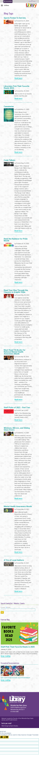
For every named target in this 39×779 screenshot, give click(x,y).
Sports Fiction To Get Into (15, 18)
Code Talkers (9, 160)
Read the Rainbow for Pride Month (15, 240)
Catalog (3, 607)
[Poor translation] (6, 737)
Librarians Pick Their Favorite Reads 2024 (16, 87)
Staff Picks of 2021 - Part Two (17, 408)
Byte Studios (14, 726)
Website (8, 607)
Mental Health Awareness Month (18, 506)
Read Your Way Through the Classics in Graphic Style (16, 291)
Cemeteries (9, 107)
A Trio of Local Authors (14, 560)
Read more (18, 78)
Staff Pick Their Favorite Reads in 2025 (18, 647)
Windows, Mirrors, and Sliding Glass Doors (17, 429)
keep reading (5, 656)
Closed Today (32, 1)
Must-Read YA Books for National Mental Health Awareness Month (14, 352)
